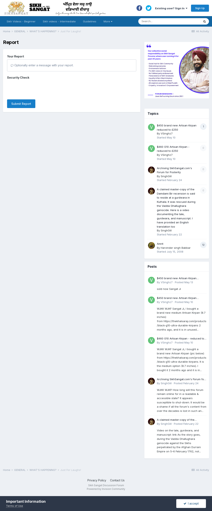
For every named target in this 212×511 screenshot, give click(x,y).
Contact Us (117, 480)
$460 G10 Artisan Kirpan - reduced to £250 (180, 339)
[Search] (165, 21)
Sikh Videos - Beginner (21, 21)
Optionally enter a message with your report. (42, 65)
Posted (184, 282)
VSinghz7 (167, 133)
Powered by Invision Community (106, 488)
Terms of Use (14, 505)
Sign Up (200, 8)
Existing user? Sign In (171, 8)
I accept (191, 503)
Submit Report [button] (21, 88)
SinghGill (166, 176)
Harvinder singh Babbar (176, 247)
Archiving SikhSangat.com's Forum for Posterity (181, 379)
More (108, 21)
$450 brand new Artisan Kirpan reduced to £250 (176, 278)
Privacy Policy (96, 480)
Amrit (160, 243)
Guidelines (89, 21)
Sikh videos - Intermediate (59, 21)
